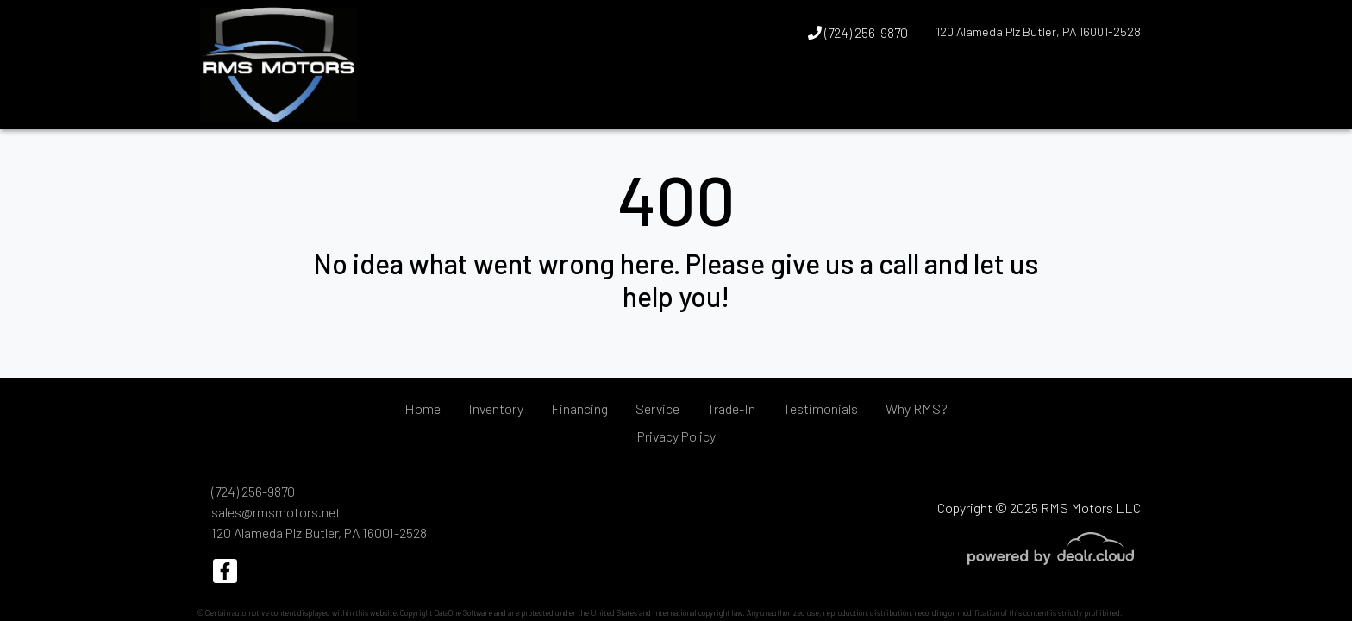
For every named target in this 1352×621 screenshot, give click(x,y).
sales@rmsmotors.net (276, 512)
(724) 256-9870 (858, 32)
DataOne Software (463, 613)
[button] (1095, 97)
